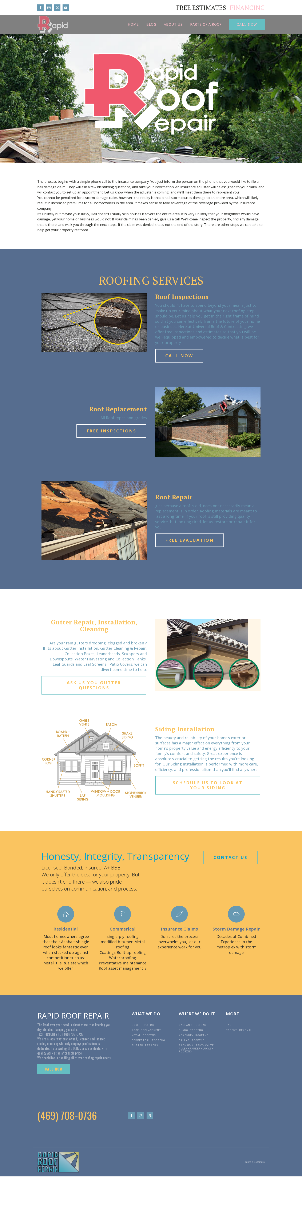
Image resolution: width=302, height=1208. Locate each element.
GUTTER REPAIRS (145, 1045)
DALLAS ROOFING (193, 1040)
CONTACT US (230, 857)
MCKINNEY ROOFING (193, 1035)
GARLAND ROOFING (193, 1024)
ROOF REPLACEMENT (146, 1030)
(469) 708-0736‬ (67, 1115)
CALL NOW (247, 24)
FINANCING (247, 7)
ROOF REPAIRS (143, 1024)
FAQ (228, 1024)
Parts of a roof (206, 24)
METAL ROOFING (144, 1035)
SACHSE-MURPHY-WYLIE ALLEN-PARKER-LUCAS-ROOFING (196, 1048)
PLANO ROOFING (191, 1030)
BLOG (151, 24)
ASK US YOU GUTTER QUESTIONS (94, 685)
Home (133, 24)
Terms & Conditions (255, 1162)
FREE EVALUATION (189, 540)
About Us (173, 24)
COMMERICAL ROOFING (149, 1040)
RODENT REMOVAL (240, 1030)
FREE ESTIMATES (201, 7)
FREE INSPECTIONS (111, 431)
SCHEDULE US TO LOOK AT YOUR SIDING (208, 785)
